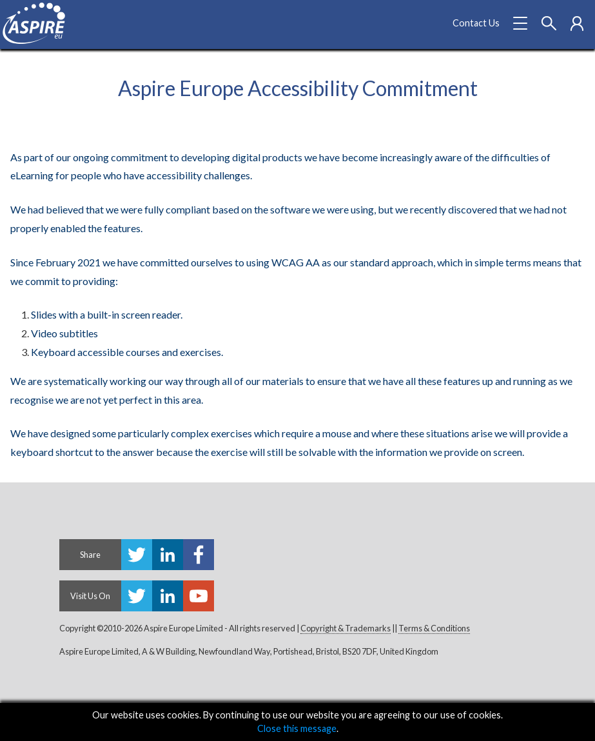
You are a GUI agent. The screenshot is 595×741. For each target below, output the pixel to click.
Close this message (297, 728)
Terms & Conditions (434, 628)
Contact (476, 22)
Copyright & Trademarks (345, 628)
